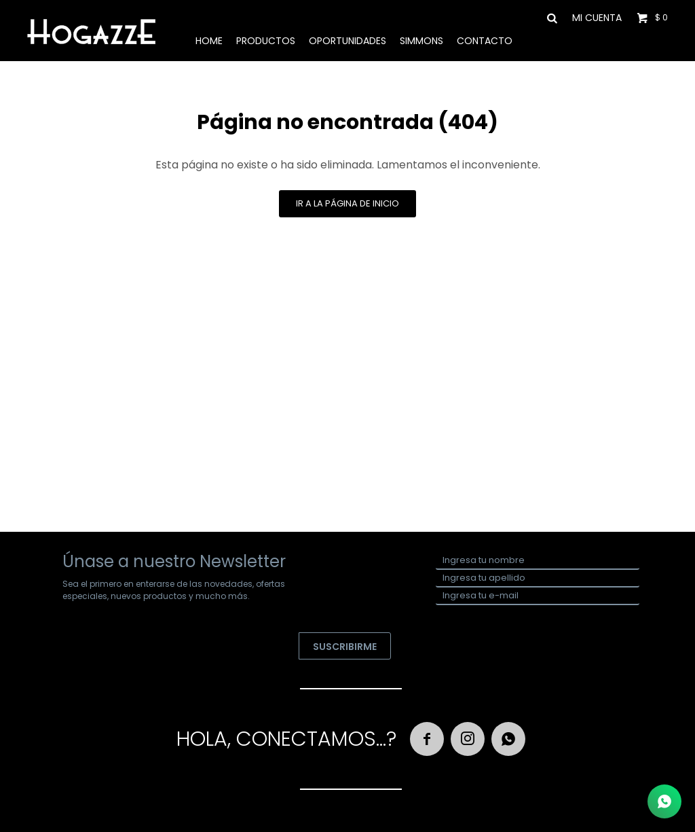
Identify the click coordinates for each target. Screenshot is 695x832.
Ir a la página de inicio (347, 203)
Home (209, 41)
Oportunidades (347, 41)
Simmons (421, 41)
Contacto (484, 41)
